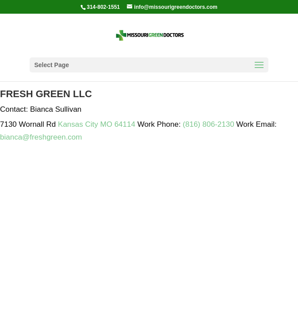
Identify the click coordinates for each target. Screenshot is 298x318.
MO (106, 124)
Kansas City (78, 124)
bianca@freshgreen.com (41, 137)
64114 (125, 124)
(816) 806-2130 (208, 124)
